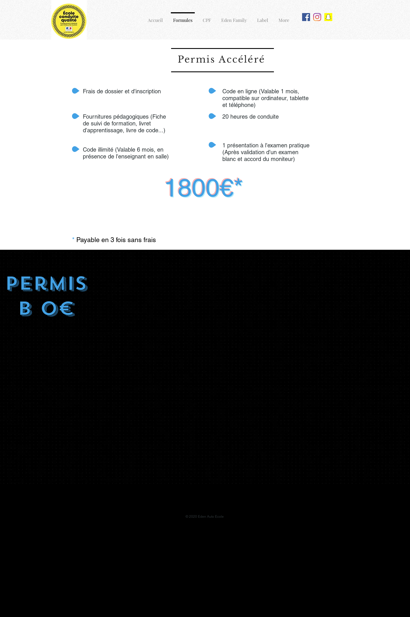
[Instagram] (317, 17)
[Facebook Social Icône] (306, 17)
